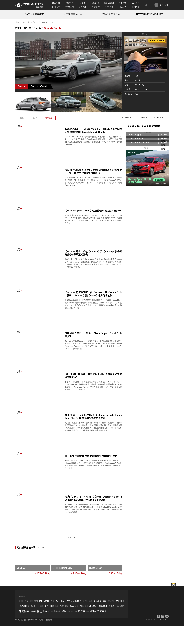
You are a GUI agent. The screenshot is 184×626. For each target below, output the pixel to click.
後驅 (76, 606)
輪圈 (36, 601)
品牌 (86, 606)
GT (75, 611)
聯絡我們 (19, 619)
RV (62, 601)
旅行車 (27, 28)
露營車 (81, 611)
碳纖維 (92, 606)
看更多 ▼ (71, 537)
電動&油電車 (109, 3)
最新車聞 (56, 3)
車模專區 (69, 3)
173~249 (42, 573)
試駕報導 (96, 3)
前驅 (72, 606)
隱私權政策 (29, 619)
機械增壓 (97, 601)
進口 (47, 606)
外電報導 (96, 7)
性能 (33, 606)
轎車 (66, 606)
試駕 (90, 601)
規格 (22, 118)
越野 (52, 606)
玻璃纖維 (102, 606)
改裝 (52, 601)
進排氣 (111, 606)
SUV (58, 601)
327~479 (78, 573)
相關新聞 (49, 118)
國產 (41, 606)
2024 (18, 28)
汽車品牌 (109, 7)
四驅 (82, 606)
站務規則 (48, 619)
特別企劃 (136, 7)
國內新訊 (82, 7)
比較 (163, 149)
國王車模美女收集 (73, 14)
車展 (105, 601)
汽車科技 (122, 3)
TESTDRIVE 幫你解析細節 (149, 14)
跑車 (62, 606)
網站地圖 (39, 619)
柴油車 (93, 611)
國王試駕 (44, 601)
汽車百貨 (101, 611)
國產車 (85, 601)
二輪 (117, 606)
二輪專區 (136, 3)
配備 (35, 118)
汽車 (56, 606)
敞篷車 (21, 601)
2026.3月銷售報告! (111, 14)
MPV (68, 601)
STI (117, 601)
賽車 (31, 601)
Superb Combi (53, 28)
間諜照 (82, 3)
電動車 (50, 611)
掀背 (87, 611)
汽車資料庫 (69, 7)
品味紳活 (122, 7)
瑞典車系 (70, 611)
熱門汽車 (56, 7)
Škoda (35, 22)
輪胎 (26, 601)
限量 (122, 601)
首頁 (17, 22)
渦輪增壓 (111, 601)
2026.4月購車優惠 (34, 14)
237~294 (114, 573)
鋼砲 (122, 606)
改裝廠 (33, 611)
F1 (38, 606)
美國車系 (57, 611)
